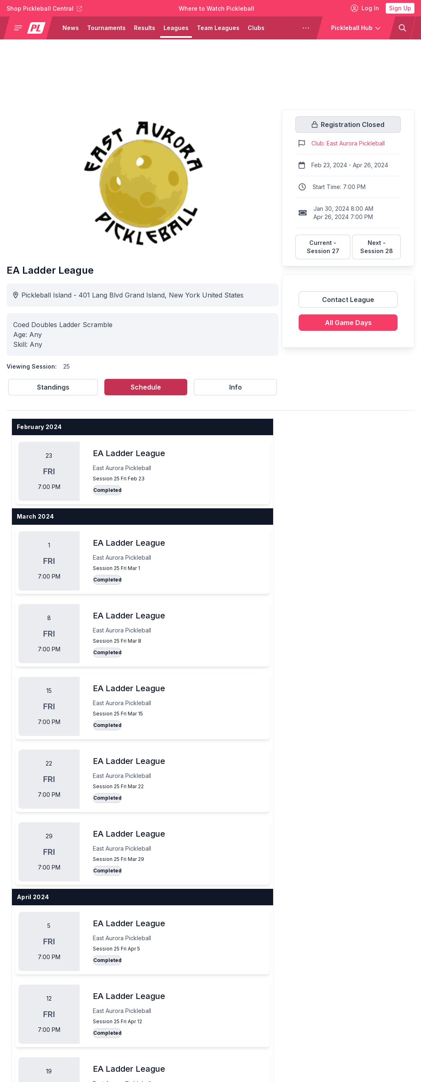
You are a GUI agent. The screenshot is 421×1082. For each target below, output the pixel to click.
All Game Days (348, 322)
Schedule (146, 387)
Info (235, 387)
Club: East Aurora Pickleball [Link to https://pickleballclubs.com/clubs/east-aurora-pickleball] (348, 143)
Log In (365, 8)
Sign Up (400, 8)
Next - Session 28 (376, 246)
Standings (53, 387)
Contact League (348, 299)
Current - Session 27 (323, 246)
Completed (107, 490)
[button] (31, 28)
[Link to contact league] (348, 302)
